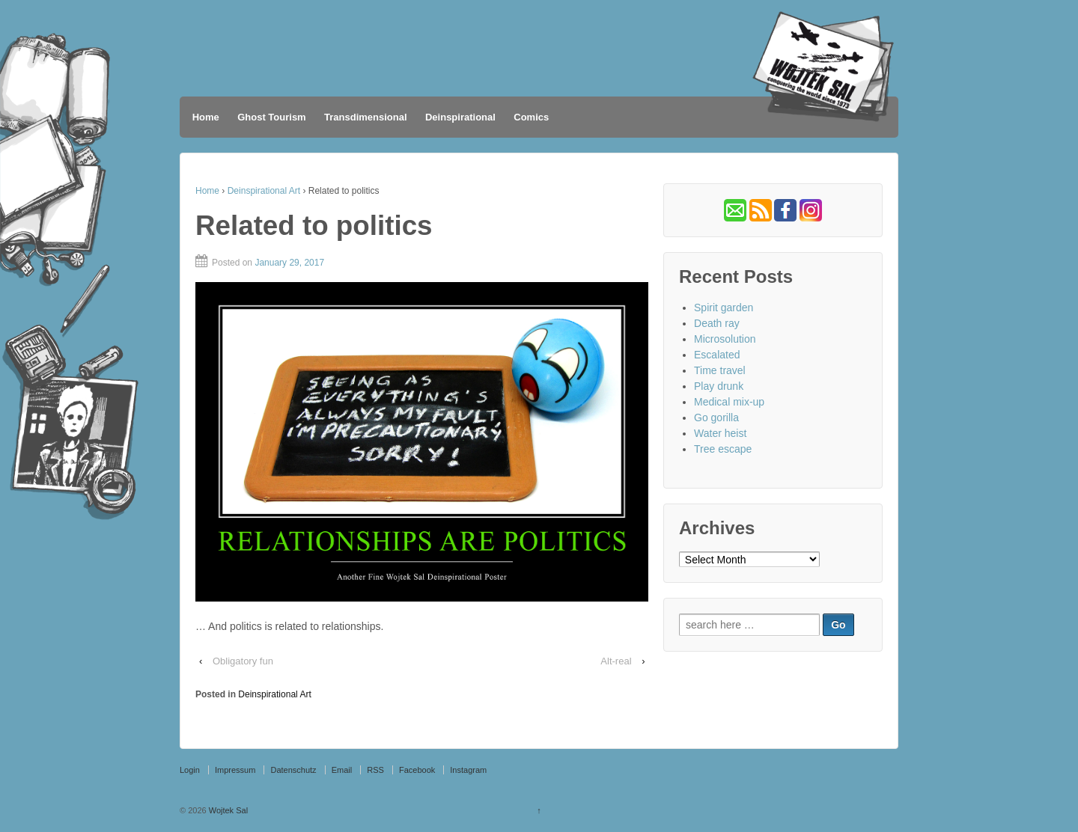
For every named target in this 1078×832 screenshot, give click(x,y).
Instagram (468, 769)
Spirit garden (723, 307)
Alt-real (615, 661)
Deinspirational (460, 117)
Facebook (417, 769)
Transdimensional (365, 117)
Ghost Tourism (271, 117)
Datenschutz (293, 769)
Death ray (717, 323)
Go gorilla (716, 417)
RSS (375, 769)
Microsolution (724, 339)
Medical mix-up (729, 402)
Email (342, 769)
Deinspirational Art (264, 191)
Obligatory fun (243, 661)
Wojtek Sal (227, 810)
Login (190, 769)
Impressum (235, 769)
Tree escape (723, 449)
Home (205, 117)
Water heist (720, 433)
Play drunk (718, 386)
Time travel (720, 370)
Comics (531, 117)
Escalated (717, 355)
